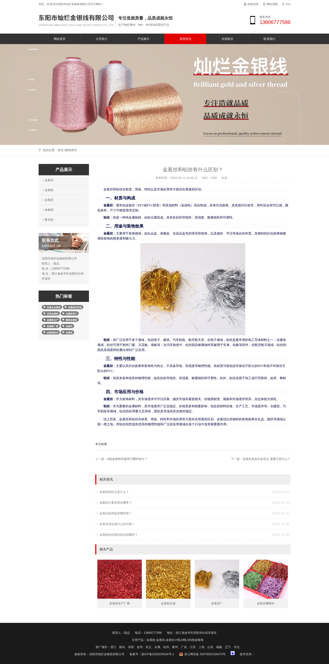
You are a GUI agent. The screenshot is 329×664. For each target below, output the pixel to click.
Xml (288, 4)
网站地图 (272, 4)
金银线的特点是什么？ (194, 492)
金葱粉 (48, 190)
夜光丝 (48, 219)
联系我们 (269, 39)
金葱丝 (48, 200)
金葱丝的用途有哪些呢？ (194, 513)
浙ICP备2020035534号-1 (157, 654)
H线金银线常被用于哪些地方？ (127, 459)
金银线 (48, 209)
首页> (61, 150)
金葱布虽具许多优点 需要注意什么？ (266, 459)
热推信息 (253, 4)
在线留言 (227, 39)
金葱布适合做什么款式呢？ (194, 524)
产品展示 (143, 39)
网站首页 (59, 39)
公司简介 (101, 39)
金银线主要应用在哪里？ (194, 502)
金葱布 (48, 180)
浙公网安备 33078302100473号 (205, 654)
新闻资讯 (185, 39)
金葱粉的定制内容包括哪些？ (194, 534)
